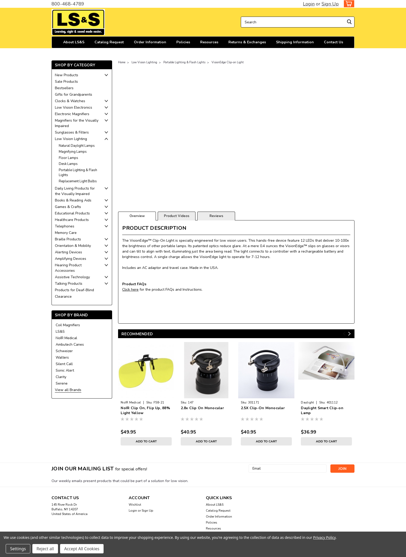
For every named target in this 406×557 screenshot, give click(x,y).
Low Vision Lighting (71, 138)
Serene (62, 383)
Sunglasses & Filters (72, 132)
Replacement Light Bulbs (78, 181)
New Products (66, 75)
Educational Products (72, 213)
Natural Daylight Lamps (77, 145)
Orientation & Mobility (73, 245)
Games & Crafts (68, 206)
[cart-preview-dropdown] (347, 3)
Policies (183, 42)
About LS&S (73, 42)
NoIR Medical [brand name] (131, 402)
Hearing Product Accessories (68, 268)
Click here (130, 289)
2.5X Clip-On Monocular (263, 408)
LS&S (60, 331)
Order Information (150, 42)
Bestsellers (64, 88)
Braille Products (68, 239)
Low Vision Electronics (73, 107)
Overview (137, 216)
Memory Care (66, 232)
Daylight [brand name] (307, 402)
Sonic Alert (65, 370)
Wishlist (135, 505)
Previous (344, 334)
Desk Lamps (68, 164)
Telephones (64, 226)
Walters (62, 357)
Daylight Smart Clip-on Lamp (322, 410)
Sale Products (66, 81)
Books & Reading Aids (73, 200)
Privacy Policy (324, 537)
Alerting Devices (68, 252)
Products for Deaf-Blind (74, 290)
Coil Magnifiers (68, 325)
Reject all (45, 549)
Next (349, 334)
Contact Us (333, 42)
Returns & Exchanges (247, 42)
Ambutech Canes (70, 344)
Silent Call (64, 363)
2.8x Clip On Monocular (202, 408)
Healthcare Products (72, 219)
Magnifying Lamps (73, 151)
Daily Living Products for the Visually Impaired (75, 191)
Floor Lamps (68, 158)
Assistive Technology (72, 277)
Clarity (61, 376)
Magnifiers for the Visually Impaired (76, 123)
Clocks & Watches (70, 101)
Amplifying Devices (70, 258)
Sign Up (330, 4)
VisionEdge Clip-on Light (228, 62)
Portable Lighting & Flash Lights (78, 173)
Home (121, 62)
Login (309, 4)
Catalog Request (109, 42)
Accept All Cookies (81, 549)
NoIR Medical (66, 338)
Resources (209, 42)
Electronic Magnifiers (72, 114)
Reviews (216, 216)
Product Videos (176, 216)
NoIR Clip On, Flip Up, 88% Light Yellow (145, 410)
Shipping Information (295, 42)
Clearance (63, 296)
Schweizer (64, 351)
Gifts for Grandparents (73, 94)
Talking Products (68, 283)
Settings (18, 549)
